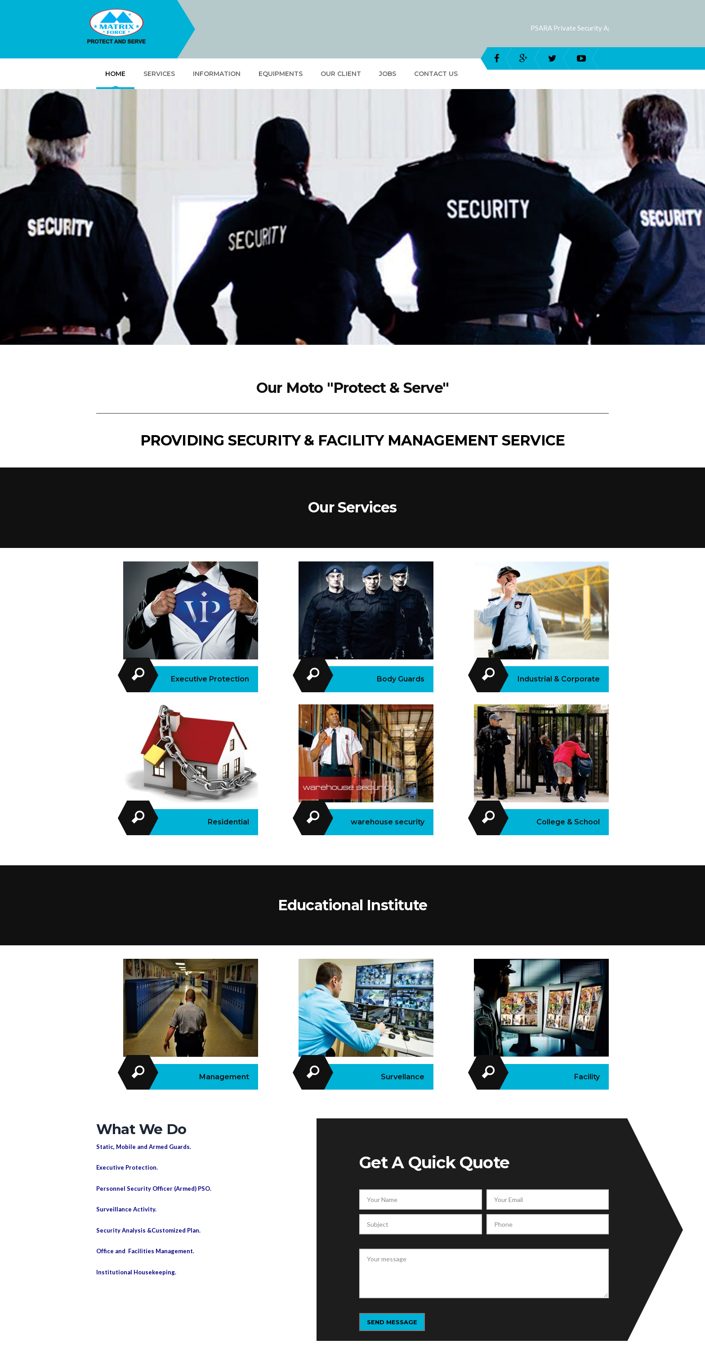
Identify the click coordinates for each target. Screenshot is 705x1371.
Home (115, 74)
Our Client (341, 74)
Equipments (281, 74)
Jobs (387, 74)
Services (159, 74)
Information (217, 74)
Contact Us (436, 74)
